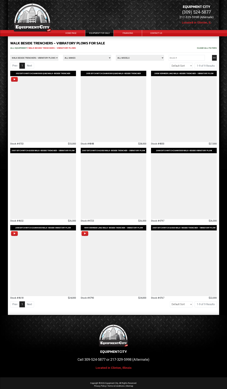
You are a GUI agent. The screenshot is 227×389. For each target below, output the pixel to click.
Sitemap (129, 386)
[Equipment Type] (34, 58)
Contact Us (156, 33)
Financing (128, 33)
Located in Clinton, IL (196, 22)
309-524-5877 (94, 360)
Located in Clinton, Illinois (113, 368)
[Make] (87, 58)
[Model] (140, 58)
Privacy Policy (100, 386)
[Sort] (181, 66)
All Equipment (18, 47)
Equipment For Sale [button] (99, 33)
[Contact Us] (23, 384)
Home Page (70, 33)
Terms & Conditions (116, 386)
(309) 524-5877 (196, 12)
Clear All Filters (207, 47)
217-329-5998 (120, 360)
